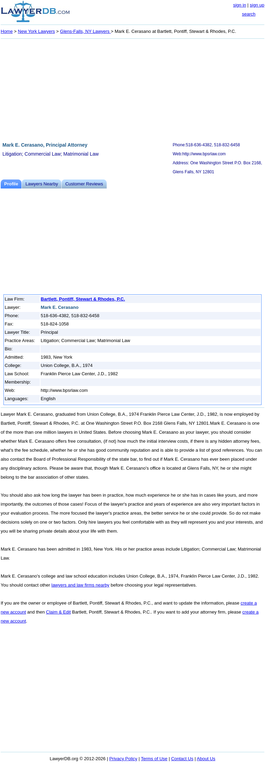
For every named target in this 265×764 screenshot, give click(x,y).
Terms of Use (154, 758)
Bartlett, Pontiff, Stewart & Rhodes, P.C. (83, 299)
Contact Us (182, 758)
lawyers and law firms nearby (80, 585)
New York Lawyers (36, 31)
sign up (257, 5)
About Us (206, 758)
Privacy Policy (123, 758)
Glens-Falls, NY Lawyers (85, 31)
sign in (239, 5)
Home (7, 31)
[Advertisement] (132, 89)
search (248, 14)
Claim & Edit (58, 612)
